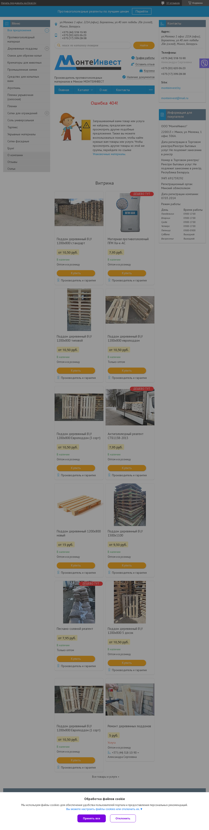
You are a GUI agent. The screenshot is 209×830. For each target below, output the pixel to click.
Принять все (91, 818)
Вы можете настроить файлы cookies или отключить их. (103, 809)
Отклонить (123, 818)
